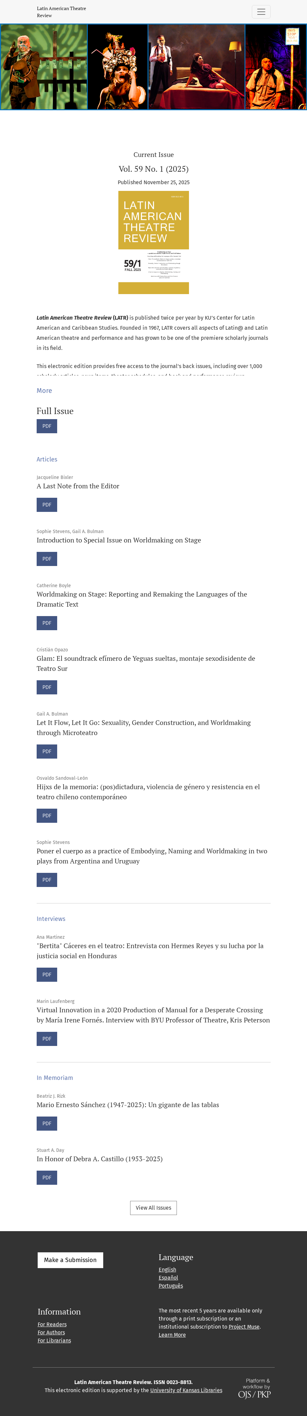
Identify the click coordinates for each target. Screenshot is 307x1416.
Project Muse (244, 1327)
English (167, 1269)
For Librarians (54, 1340)
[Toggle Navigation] (261, 11)
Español (168, 1278)
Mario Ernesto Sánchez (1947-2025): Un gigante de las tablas (128, 1104)
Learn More (172, 1335)
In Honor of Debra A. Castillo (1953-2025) (100, 1158)
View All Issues (153, 1208)
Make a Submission (70, 1260)
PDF (49, 425)
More (44, 391)
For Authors (51, 1332)
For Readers (52, 1324)
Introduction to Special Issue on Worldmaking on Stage (119, 539)
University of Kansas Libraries (186, 1390)
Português (171, 1286)
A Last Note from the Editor (78, 485)
